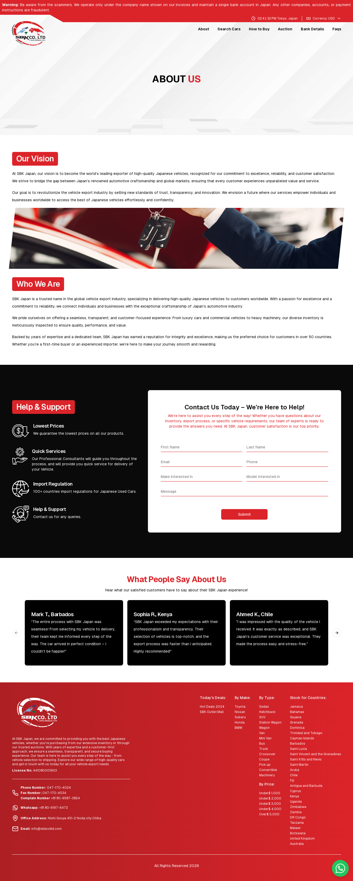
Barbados (297, 743)
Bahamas (297, 712)
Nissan (240, 712)
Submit (244, 514)
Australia (297, 844)
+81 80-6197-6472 (53, 808)
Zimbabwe (298, 807)
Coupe (264, 759)
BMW (238, 728)
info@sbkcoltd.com (46, 829)
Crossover (267, 754)
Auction (285, 29)
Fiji (292, 780)
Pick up (264, 765)
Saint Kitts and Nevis (306, 759)
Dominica (297, 728)
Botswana (298, 833)
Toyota (240, 706)
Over (269, 814)
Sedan (264, 706)
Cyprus (295, 791)
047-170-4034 (54, 793)
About (203, 29)
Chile (294, 775)
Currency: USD (323, 18)
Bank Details (312, 29)
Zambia (296, 812)
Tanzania (297, 823)
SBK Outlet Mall (212, 712)
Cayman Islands (302, 738)
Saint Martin (299, 765)
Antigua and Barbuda (306, 786)
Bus (262, 743)
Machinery (267, 775)
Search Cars (228, 29)
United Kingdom (302, 838)
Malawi (295, 828)
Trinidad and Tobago (306, 733)
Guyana (295, 717)
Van (262, 733)
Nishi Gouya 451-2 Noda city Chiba (74, 818)
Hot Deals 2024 (212, 706)
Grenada (296, 722)
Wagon (264, 728)
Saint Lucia (298, 749)
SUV (262, 717)
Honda (240, 722)
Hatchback (267, 712)
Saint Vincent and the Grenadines (315, 754)
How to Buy (259, 29)
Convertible (268, 770)
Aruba (294, 770)
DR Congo (298, 817)
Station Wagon (270, 722)
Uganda (296, 801)
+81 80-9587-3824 (65, 798)
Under (269, 793)
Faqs (336, 29)
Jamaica (296, 706)
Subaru (240, 717)
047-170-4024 (59, 787)
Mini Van (265, 738)
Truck (263, 749)
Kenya (294, 796)
